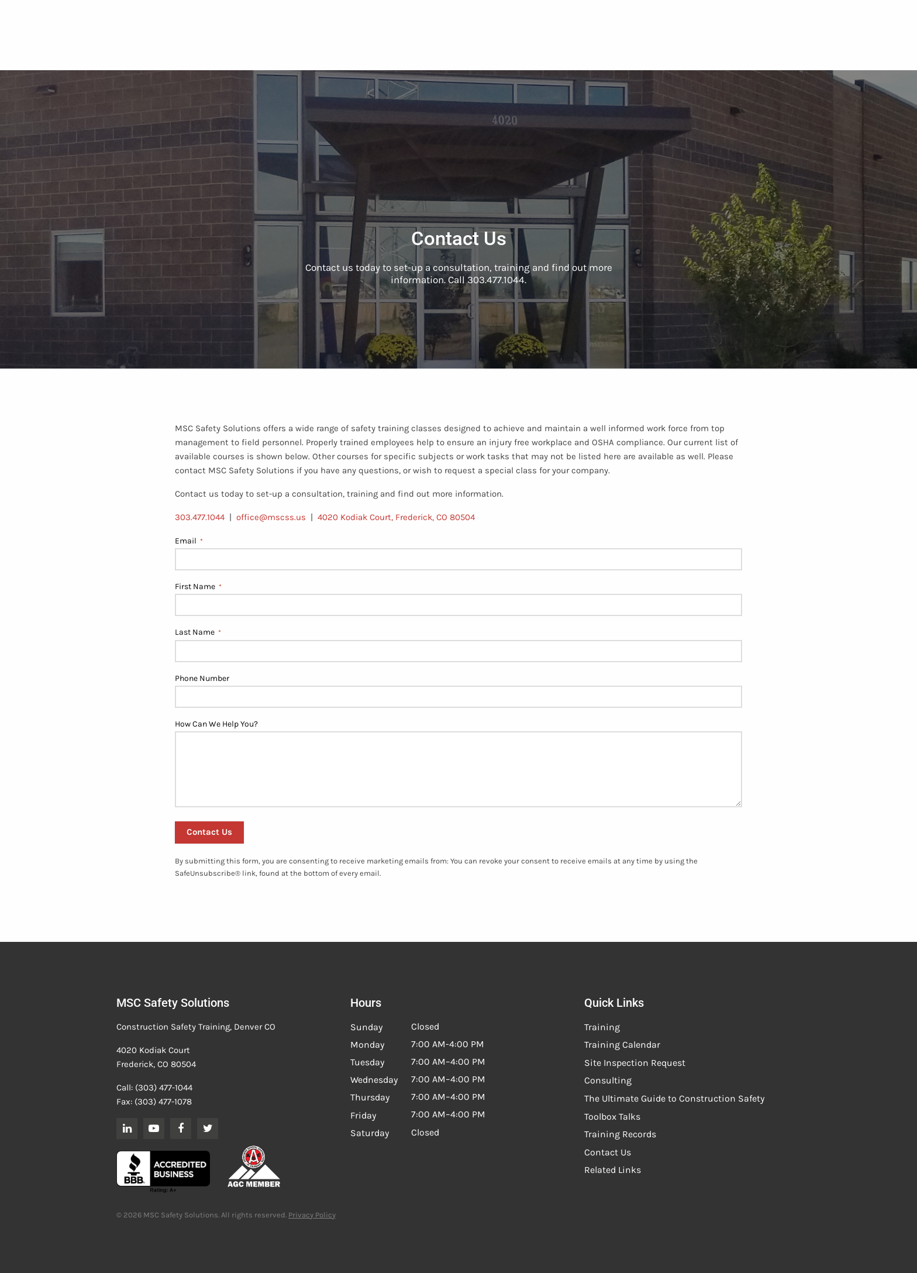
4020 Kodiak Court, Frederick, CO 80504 (396, 517)
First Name (198, 587)
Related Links (612, 1169)
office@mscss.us (271, 517)
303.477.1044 (200, 517)
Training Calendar (622, 1044)
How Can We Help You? (216, 724)
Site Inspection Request (634, 1062)
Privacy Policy (312, 1214)
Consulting (608, 1080)
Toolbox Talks (612, 1116)
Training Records (620, 1134)
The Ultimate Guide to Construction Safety (674, 1098)
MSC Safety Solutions (172, 1003)
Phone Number (202, 678)
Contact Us (607, 1152)
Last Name (198, 632)
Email (189, 541)
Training (602, 1027)
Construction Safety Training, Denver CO (195, 1026)
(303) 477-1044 (163, 1087)
